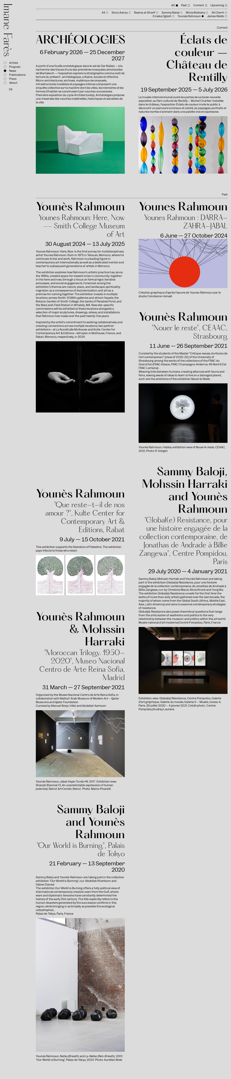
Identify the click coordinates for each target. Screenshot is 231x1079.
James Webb (215, 16)
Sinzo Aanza (120, 12)
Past (184, 5)
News (12, 70)
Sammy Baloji (170, 12)
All (173, 5)
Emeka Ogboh (162, 16)
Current (198, 5)
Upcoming (217, 5)
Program (15, 66)
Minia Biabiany (195, 12)
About (13, 82)
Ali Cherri (218, 12)
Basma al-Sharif (144, 12)
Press (12, 78)
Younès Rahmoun (189, 16)
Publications (17, 74)
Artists (13, 63)
